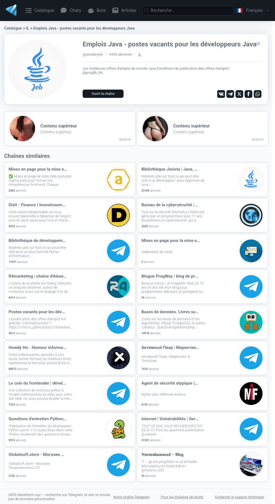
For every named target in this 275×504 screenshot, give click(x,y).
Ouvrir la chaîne (103, 94)
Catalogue (13, 28)
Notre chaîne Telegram (131, 496)
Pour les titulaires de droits (182, 496)
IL (27, 28)
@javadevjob (93, 54)
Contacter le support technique (239, 496)
